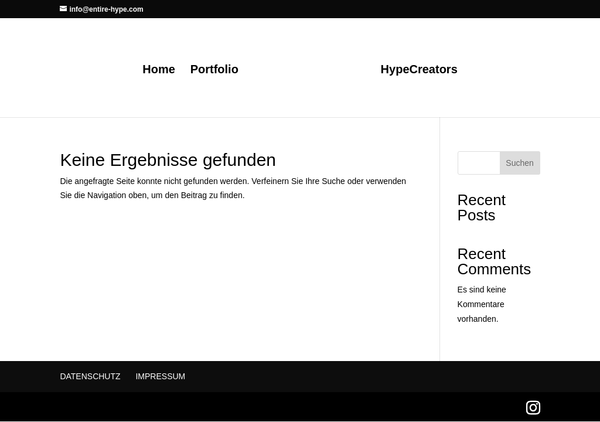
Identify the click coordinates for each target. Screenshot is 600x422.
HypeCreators (419, 70)
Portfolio (214, 70)
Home (158, 70)
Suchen (519, 163)
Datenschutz (90, 376)
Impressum (160, 376)
